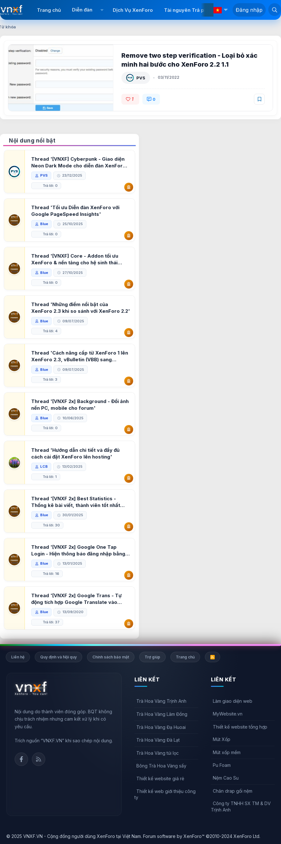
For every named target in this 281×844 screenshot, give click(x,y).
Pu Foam (222, 765)
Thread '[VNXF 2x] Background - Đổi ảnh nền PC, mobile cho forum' (80, 404)
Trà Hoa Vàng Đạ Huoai (161, 727)
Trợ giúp (152, 657)
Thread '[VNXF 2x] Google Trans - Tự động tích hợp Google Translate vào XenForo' (76, 598)
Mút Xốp (221, 739)
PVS (140, 77)
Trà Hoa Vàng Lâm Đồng (161, 714)
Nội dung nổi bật (32, 140)
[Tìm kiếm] (274, 9)
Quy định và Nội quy (58, 657)
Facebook (21, 759)
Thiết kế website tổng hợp (240, 727)
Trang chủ (49, 10)
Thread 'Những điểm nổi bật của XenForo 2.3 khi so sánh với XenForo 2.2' (80, 307)
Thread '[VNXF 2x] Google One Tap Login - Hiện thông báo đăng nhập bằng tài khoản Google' (78, 550)
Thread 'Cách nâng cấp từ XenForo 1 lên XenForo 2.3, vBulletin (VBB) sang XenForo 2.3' (79, 356)
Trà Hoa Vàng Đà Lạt (158, 740)
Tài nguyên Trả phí (186, 10)
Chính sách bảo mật (110, 657)
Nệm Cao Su (226, 778)
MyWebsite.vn (227, 713)
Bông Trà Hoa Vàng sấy (161, 765)
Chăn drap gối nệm (232, 791)
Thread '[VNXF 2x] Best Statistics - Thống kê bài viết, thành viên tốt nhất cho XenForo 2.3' (75, 502)
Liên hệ (18, 657)
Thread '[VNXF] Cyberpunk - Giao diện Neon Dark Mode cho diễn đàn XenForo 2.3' (78, 162)
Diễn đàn (82, 10)
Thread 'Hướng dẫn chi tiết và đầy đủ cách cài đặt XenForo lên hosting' (75, 453)
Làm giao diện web (232, 701)
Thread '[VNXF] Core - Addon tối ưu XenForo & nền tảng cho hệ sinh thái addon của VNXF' (74, 259)
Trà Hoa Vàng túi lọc (157, 753)
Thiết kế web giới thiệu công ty (165, 794)
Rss (38, 759)
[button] (101, 10)
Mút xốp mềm (227, 752)
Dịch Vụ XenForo (133, 10)
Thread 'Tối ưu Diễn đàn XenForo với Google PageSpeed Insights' (75, 210)
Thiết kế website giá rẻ (160, 778)
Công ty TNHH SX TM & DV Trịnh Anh (241, 806)
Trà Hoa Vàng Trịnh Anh (161, 701)
